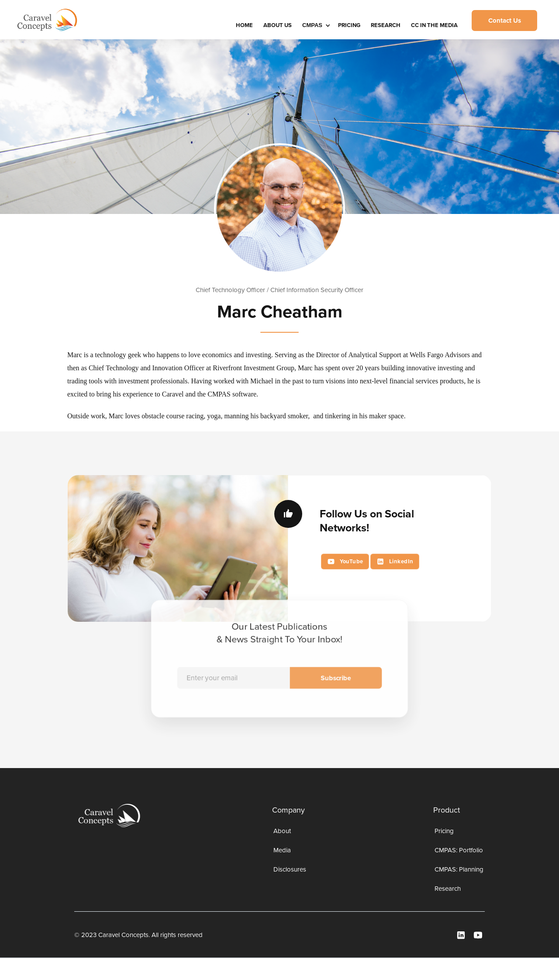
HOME (244, 25)
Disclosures (289, 869)
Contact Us (504, 20)
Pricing (349, 25)
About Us (277, 25)
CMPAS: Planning (459, 869)
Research (385, 25)
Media (282, 850)
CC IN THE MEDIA (434, 25)
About (282, 831)
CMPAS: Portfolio (459, 850)
